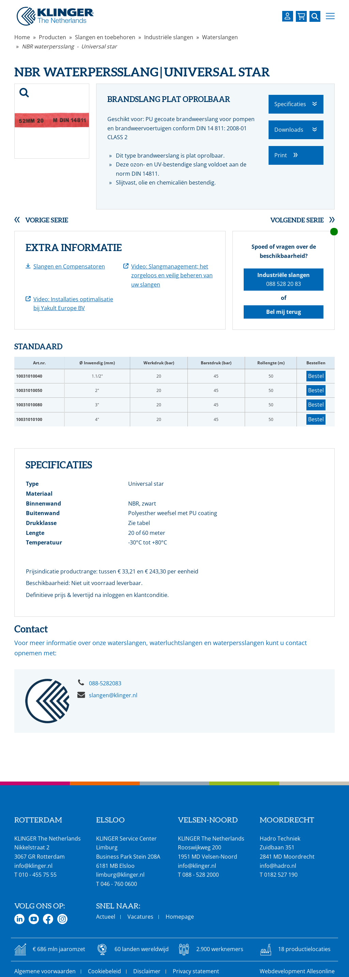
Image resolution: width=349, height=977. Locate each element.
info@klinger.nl (33, 865)
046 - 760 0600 (119, 883)
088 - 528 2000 (200, 874)
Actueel (105, 916)
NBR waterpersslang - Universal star (69, 46)
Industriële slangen (168, 37)
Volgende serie (297, 220)
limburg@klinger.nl (120, 874)
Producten (52, 37)
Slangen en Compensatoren (69, 266)
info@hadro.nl (278, 865)
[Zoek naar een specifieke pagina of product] (314, 16)
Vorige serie (46, 220)
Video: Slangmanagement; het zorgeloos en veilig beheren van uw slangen (172, 275)
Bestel (316, 376)
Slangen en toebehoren (105, 37)
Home (22, 37)
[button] (330, 16)
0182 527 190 (281, 874)
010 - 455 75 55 (38, 874)
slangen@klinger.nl (113, 695)
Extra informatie (74, 247)
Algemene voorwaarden (45, 971)
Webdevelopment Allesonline (297, 971)
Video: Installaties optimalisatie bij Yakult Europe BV (73, 304)
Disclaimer (147, 971)
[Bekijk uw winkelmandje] (301, 16)
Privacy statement (196, 971)
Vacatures (140, 916)
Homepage (180, 916)
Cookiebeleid (104, 971)
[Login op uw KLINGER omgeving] (287, 16)
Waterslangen (220, 37)
